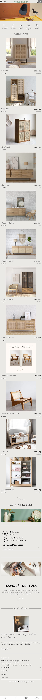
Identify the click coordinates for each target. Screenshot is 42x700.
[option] (21, 12)
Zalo (26, 698)
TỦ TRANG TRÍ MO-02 (7, 230)
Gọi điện (5, 698)
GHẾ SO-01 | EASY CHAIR (8, 387)
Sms (16, 698)
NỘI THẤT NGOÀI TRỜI (29, 29)
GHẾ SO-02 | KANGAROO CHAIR (10, 427)
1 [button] (21, 19)
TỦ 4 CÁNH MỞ (5, 151)
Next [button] (38, 12)
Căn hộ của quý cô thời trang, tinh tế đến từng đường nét (18, 651)
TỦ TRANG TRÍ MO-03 (7, 269)
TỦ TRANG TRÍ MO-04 (7, 348)
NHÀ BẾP (37, 28)
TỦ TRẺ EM (4, 466)
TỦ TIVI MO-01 (5, 190)
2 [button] (23, 19)
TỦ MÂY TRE (5, 72)
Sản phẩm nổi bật (21, 34)
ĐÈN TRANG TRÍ (13, 28)
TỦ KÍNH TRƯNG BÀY (7, 309)
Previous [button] (4, 12)
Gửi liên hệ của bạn (37, 564)
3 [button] (25, 19)
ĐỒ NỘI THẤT (4, 28)
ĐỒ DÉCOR (21, 28)
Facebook (37, 698)
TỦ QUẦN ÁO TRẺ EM (7, 506)
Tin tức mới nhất (21, 624)
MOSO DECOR (4, 693)
